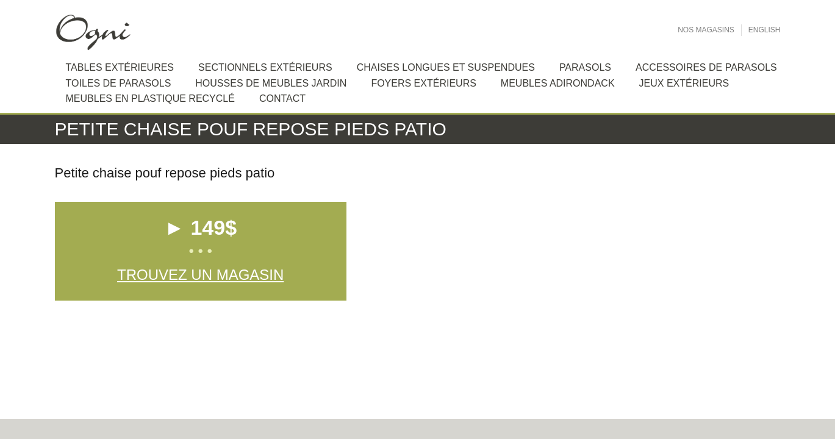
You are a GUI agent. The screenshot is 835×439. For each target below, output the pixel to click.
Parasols (585, 67)
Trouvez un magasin (200, 274)
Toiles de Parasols (118, 83)
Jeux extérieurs (684, 83)
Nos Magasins (706, 30)
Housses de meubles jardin (270, 83)
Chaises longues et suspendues (446, 67)
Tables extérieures (120, 67)
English (764, 30)
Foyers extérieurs (423, 83)
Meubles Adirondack (558, 83)
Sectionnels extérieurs (265, 67)
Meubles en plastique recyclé (150, 98)
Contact (282, 98)
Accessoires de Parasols (706, 67)
